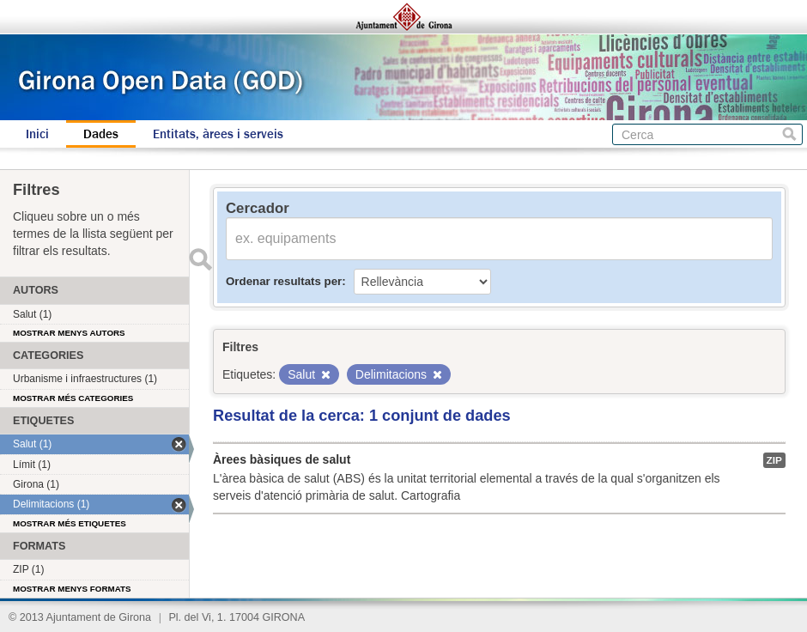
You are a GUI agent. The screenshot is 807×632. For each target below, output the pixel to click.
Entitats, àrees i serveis (218, 134)
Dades (100, 134)
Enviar (200, 259)
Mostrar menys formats (72, 588)
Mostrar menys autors (69, 332)
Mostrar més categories (73, 398)
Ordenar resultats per (284, 281)
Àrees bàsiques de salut (281, 459)
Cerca (789, 134)
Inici (37, 134)
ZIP (774, 460)
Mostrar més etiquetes (69, 523)
